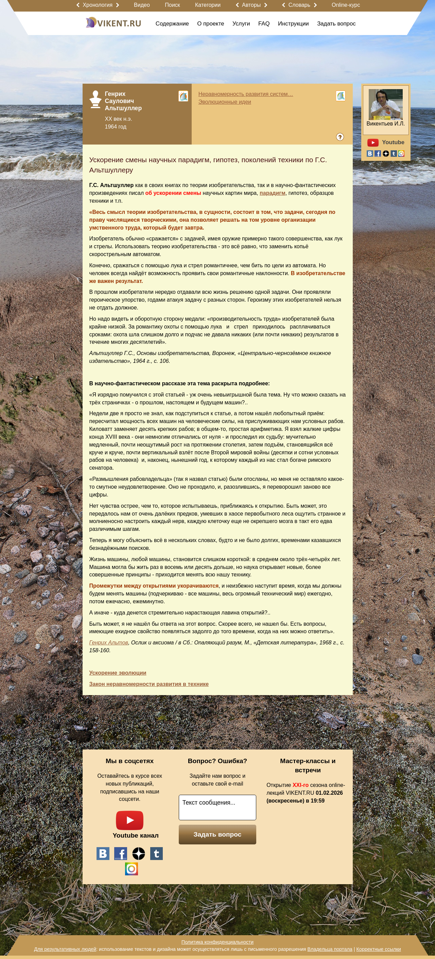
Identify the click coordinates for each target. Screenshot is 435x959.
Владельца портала (329, 949)
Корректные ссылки (378, 949)
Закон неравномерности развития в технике (149, 684)
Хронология (97, 5)
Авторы (251, 5)
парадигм (272, 193)
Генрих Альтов (108, 642)
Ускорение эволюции (117, 673)
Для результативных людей (65, 949)
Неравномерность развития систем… (245, 94)
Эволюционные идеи (224, 102)
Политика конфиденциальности (217, 942)
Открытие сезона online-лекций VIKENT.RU (305, 793)
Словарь (299, 5)
